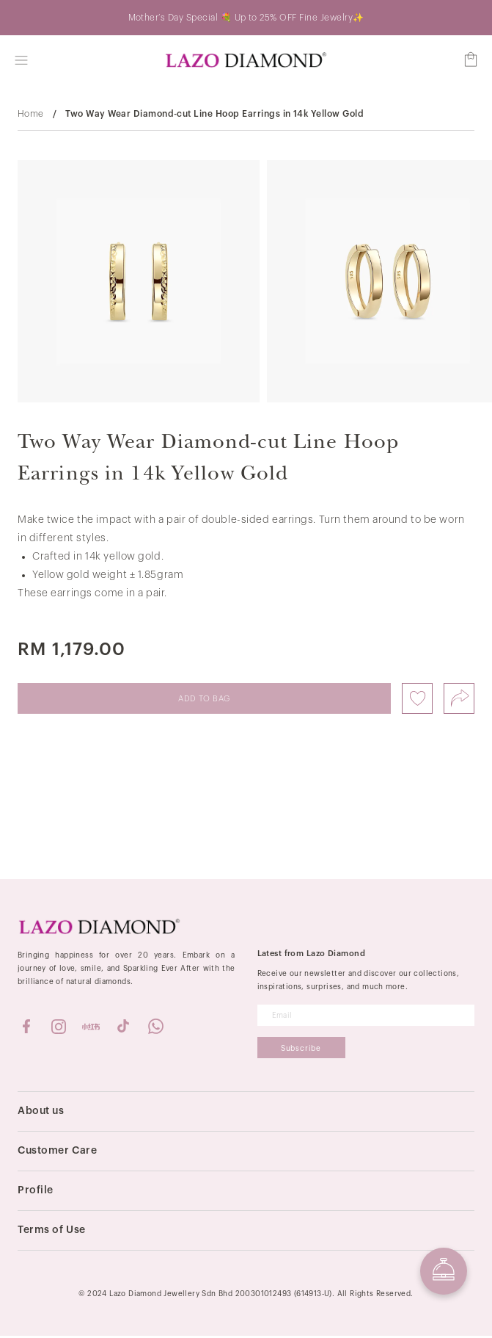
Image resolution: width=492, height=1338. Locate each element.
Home (31, 116)
